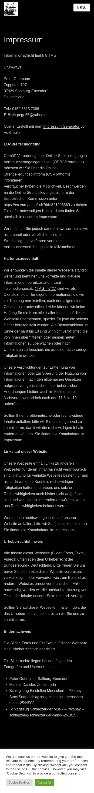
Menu (82, 7)
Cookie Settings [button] (19, 782)
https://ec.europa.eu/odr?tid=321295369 (37, 205)
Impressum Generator (61, 126)
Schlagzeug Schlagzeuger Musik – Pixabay (45, 709)
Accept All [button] (44, 782)
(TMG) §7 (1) (45, 288)
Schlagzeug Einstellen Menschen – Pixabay (45, 691)
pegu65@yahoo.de (32, 115)
